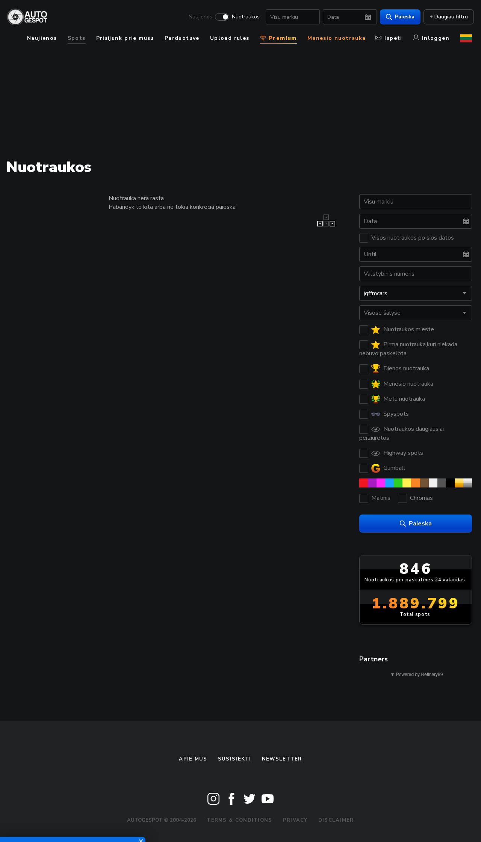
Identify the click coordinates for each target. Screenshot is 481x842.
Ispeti (388, 38)
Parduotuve (182, 38)
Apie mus (193, 759)
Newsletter (282, 759)
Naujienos (198, 17)
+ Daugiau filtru (447, 17)
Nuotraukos (244, 17)
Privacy (295, 820)
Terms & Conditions (239, 820)
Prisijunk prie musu (125, 38)
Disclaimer (336, 820)
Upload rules (230, 38)
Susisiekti (234, 759)
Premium (278, 38)
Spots (77, 38)
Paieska (398, 17)
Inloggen (431, 38)
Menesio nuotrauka (336, 38)
